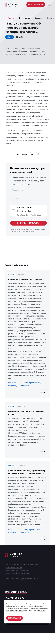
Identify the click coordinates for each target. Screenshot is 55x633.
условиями (42, 229)
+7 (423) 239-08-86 (14, 598)
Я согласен (14, 618)
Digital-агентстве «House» (29, 579)
